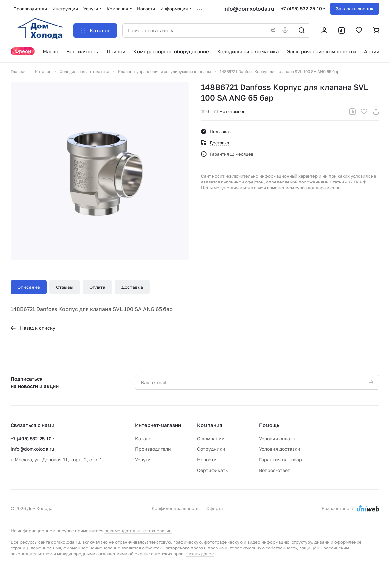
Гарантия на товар (280, 459)
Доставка (132, 287)
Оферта (214, 508)
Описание (28, 287)
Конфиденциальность (175, 508)
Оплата (97, 287)
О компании (211, 438)
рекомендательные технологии (138, 530)
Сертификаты (213, 470)
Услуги (143, 459)
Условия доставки (279, 449)
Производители (153, 449)
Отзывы (64, 287)
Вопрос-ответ (274, 470)
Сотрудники (211, 449)
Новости (207, 459)
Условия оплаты (277, 438)
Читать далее (200, 553)
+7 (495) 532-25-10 (301, 8)
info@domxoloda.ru (248, 8)
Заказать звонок (355, 8)
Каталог (144, 438)
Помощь (269, 425)
